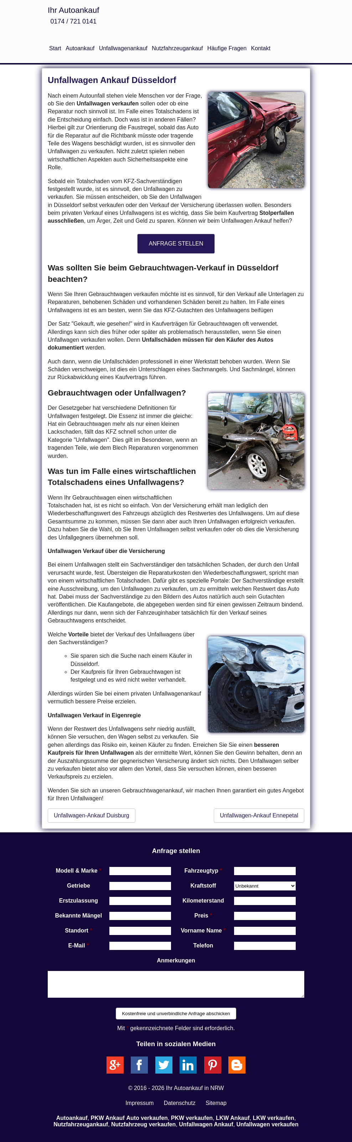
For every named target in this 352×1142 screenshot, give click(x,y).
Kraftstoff (203, 886)
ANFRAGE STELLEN (176, 244)
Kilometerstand (203, 901)
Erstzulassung (78, 901)
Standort (76, 930)
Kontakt (260, 48)
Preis (201, 916)
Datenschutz (180, 1103)
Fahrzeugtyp (201, 871)
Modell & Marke (76, 871)
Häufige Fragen (227, 48)
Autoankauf (80, 48)
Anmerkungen (176, 960)
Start (55, 48)
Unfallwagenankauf (123, 48)
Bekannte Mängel (78, 916)
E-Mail (76, 945)
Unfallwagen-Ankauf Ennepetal (259, 815)
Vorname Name (201, 930)
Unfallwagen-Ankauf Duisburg (91, 815)
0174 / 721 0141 (73, 21)
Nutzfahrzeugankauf (177, 48)
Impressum (139, 1103)
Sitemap (216, 1103)
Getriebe (78, 886)
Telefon (203, 945)
